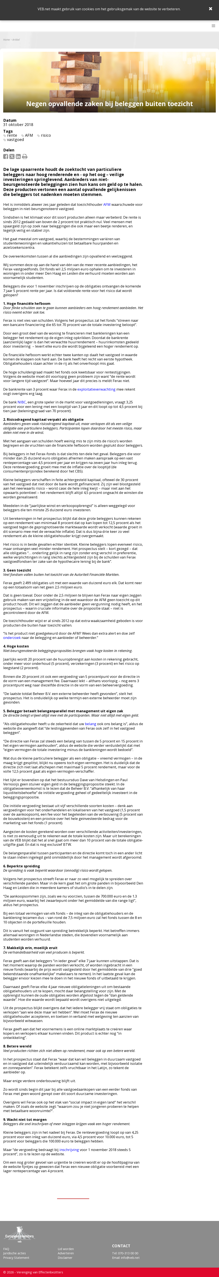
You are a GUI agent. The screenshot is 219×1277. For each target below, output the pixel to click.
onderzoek (12, 637)
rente (12, 135)
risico (46, 135)
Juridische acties (14, 1253)
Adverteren (66, 1253)
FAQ (6, 1249)
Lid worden (66, 1249)
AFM (29, 135)
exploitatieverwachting (96, 389)
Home (6, 39)
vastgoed (15, 139)
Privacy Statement (16, 1258)
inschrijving (69, 1149)
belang (90, 723)
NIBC (22, 402)
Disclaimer (65, 1258)
